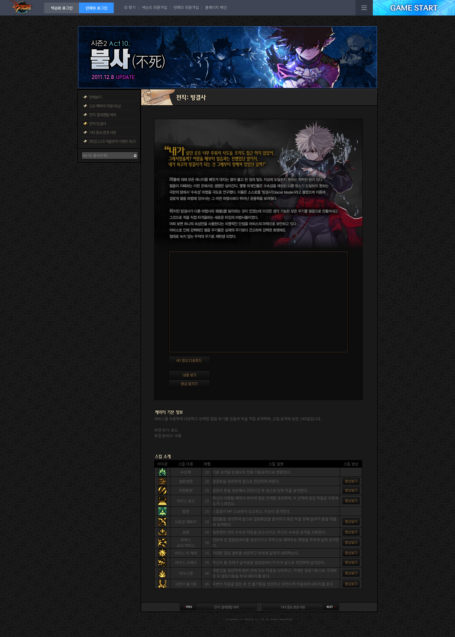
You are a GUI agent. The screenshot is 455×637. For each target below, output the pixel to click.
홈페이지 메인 (216, 7)
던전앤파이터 (22, 7)
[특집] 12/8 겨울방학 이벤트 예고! (112, 141)
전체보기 (95, 97)
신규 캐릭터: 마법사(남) (105, 105)
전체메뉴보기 (364, 7)
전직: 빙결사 (97, 123)
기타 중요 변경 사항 (102, 132)
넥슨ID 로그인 (62, 7)
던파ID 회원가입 (186, 7)
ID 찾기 (130, 7)
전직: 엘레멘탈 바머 (102, 114)
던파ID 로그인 (96, 7)
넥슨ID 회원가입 (154, 7)
